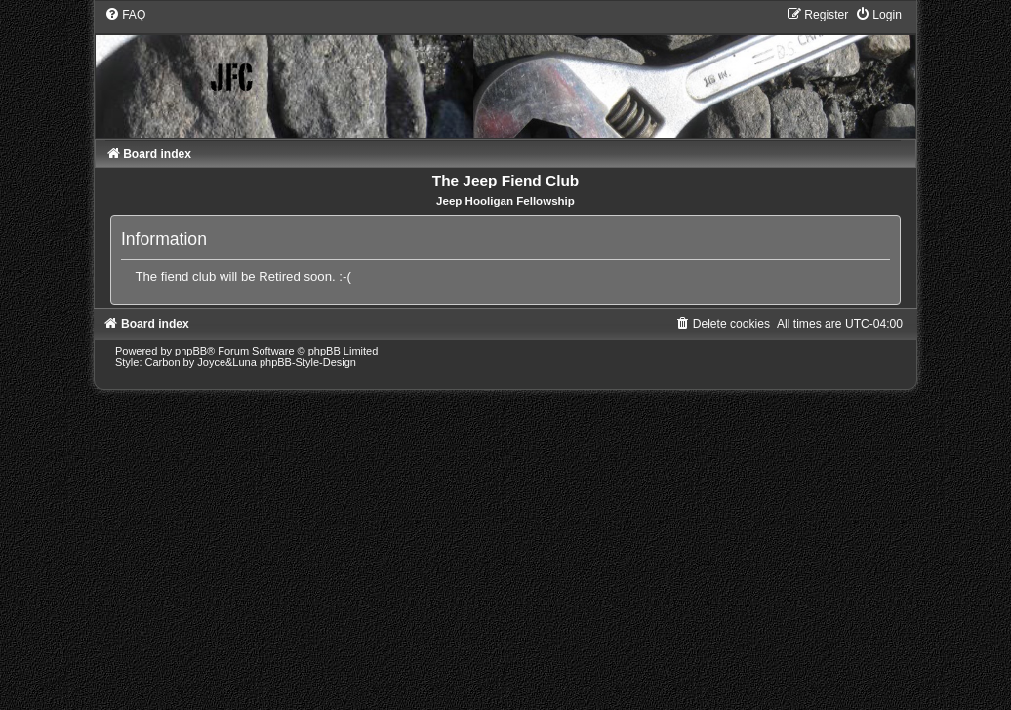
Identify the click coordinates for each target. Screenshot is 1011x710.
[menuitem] (124, 14)
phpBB (191, 350)
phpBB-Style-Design (308, 362)
